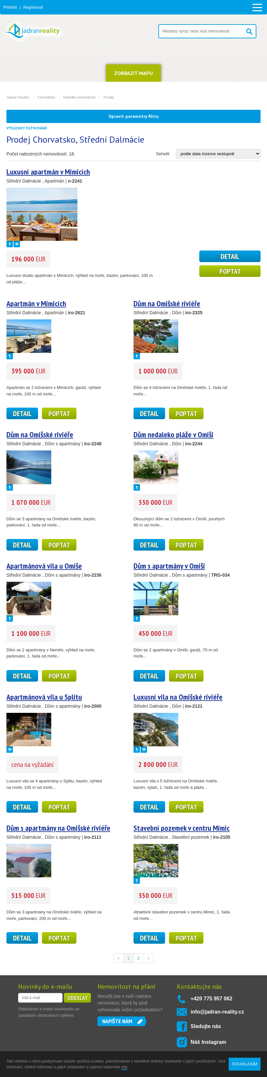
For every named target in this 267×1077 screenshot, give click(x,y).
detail (230, 256)
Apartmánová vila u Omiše (44, 566)
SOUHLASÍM (244, 1064)
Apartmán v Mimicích (36, 303)
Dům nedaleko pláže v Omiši (173, 434)
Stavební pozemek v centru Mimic (182, 828)
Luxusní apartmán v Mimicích (48, 172)
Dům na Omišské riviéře (167, 303)
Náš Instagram (208, 1042)
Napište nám (117, 1021)
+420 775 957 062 (211, 998)
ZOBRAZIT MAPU (133, 73)
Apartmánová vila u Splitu (44, 697)
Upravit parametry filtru (134, 116)
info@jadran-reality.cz (217, 1012)
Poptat (230, 271)
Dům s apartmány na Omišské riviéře (58, 828)
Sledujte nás (206, 1026)
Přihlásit (10, 7)
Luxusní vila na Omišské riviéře (178, 697)
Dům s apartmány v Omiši (169, 566)
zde (124, 1067)
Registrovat (33, 7)
